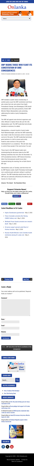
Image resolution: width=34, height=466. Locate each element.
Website (3, 332)
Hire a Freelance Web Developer (11, 391)
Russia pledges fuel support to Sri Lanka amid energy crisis (15, 407)
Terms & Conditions (17, 461)
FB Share (4, 204)
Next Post (26, 279)
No (12, 60)
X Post (18, 204)
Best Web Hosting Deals (10, 393)
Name (3, 319)
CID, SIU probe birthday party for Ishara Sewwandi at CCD (15, 402)
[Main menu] (16, 18)
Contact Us (24, 459)
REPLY (30, 204)
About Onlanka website (13, 459)
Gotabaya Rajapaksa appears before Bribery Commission (14, 420)
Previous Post (8, 279)
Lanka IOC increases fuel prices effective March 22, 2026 (15, 416)
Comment (16, 60)
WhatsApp (12, 204)
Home (3, 346)
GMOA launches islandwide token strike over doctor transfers (15, 411)
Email (3, 325)
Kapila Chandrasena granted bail (14, 213)
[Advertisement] (17, 39)
